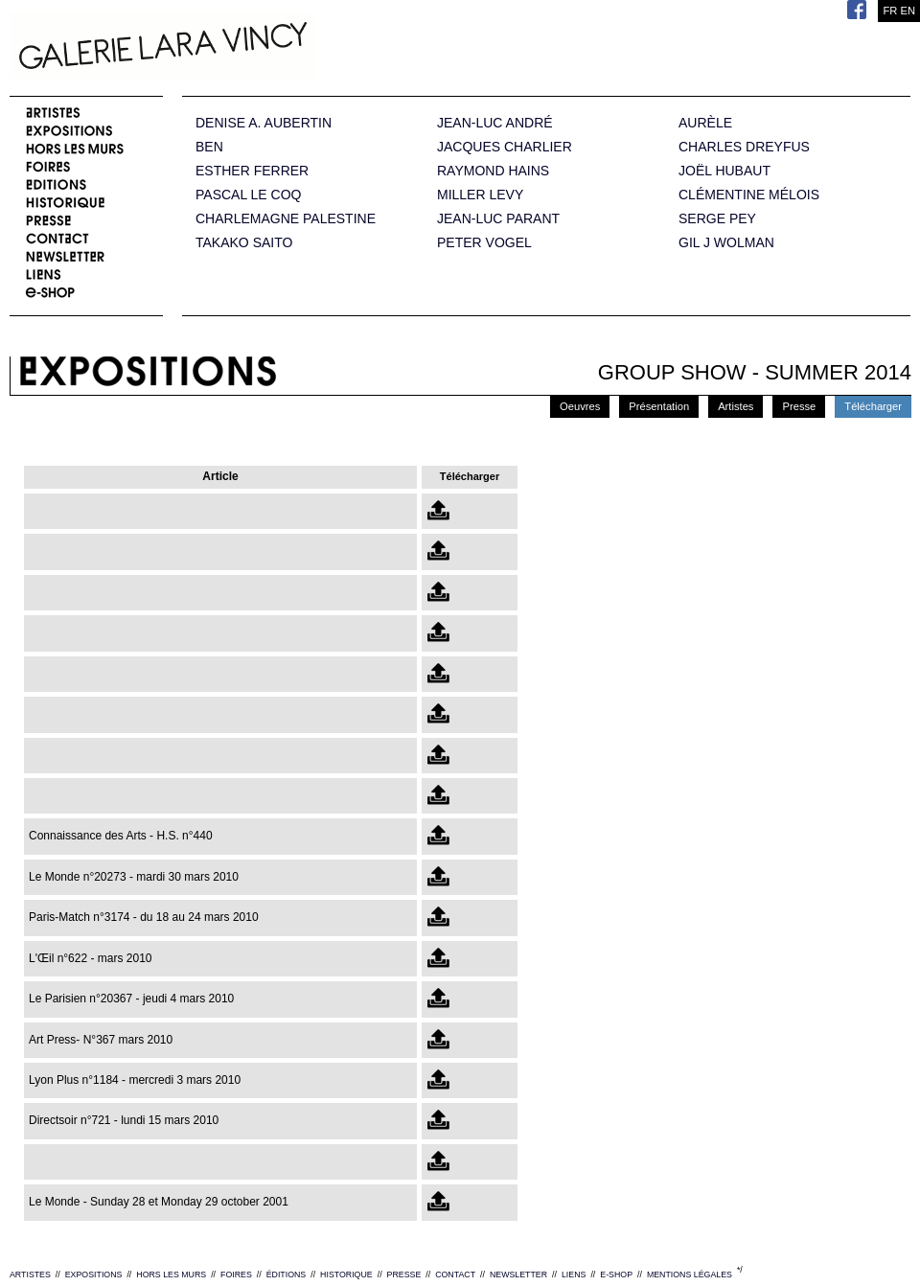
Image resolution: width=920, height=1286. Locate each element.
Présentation (659, 406)
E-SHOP (616, 1274)
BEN (209, 147)
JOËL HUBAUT (724, 171)
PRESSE (404, 1274)
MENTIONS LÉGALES (689, 1274)
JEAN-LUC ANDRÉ (495, 123)
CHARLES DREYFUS (744, 147)
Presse (799, 406)
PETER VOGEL (484, 243)
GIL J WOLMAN (726, 243)
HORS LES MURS (171, 1274)
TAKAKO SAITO (244, 243)
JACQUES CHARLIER (504, 147)
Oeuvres (580, 406)
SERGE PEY (717, 219)
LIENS (574, 1274)
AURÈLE (705, 123)
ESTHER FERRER (252, 171)
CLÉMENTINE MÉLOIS (748, 195)
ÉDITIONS (286, 1274)
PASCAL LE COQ (248, 195)
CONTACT (455, 1274)
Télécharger (873, 406)
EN (907, 10)
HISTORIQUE (346, 1274)
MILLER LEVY (480, 195)
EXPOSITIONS (94, 1274)
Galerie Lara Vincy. (259, 48)
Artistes (735, 406)
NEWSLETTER (518, 1274)
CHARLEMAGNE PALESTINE (286, 219)
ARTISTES (30, 1274)
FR (890, 10)
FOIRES (236, 1274)
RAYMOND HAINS (493, 171)
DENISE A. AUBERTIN (264, 123)
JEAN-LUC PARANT (498, 219)
